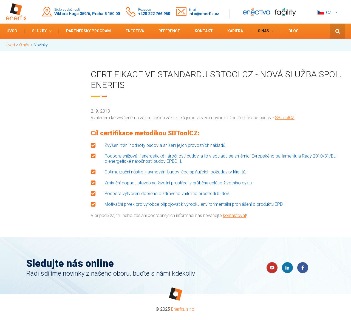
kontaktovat (234, 215)
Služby (39, 31)
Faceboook (302, 267)
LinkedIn (287, 267)
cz (329, 12)
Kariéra (235, 31)
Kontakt (204, 31)
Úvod (12, 31)
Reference (169, 31)
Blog (293, 31)
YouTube (272, 267)
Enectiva (135, 31)
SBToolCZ (285, 117)
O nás (263, 31)
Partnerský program (88, 31)
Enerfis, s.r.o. (183, 309)
